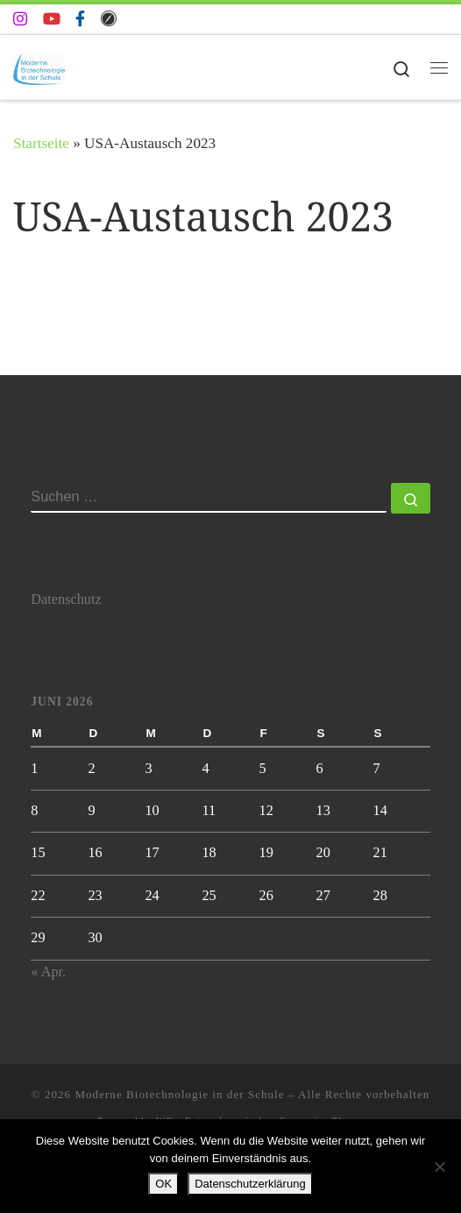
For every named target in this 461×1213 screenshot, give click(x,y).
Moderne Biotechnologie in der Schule (179, 1094)
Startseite (41, 143)
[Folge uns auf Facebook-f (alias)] (80, 19)
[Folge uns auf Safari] (109, 19)
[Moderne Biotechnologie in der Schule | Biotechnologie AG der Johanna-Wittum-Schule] (39, 66)
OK (163, 1183)
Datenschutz (66, 599)
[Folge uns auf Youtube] (51, 19)
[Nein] (439, 1166)
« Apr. (48, 972)
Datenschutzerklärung (250, 1183)
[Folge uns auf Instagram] (20, 19)
